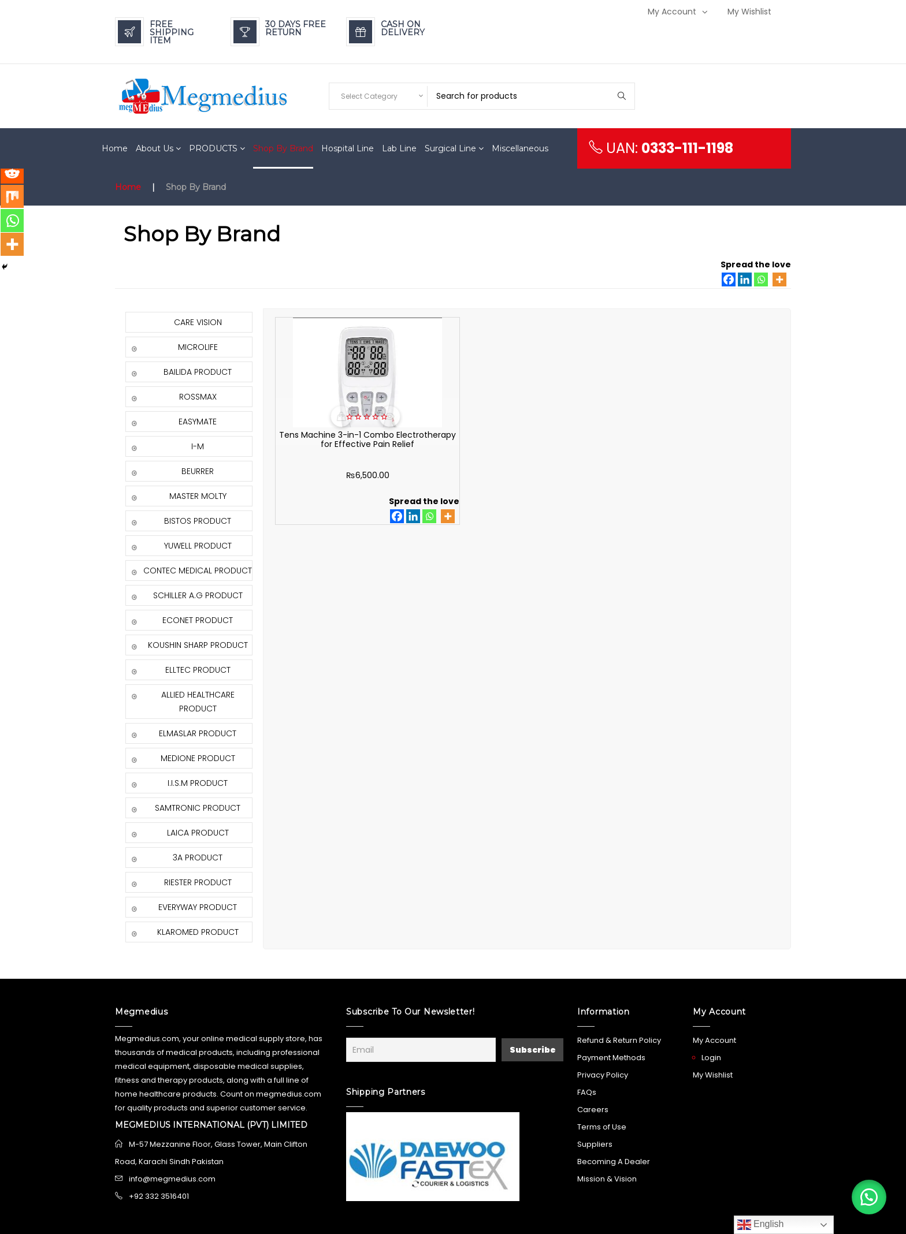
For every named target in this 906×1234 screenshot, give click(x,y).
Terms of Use (601, 1126)
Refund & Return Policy (619, 1040)
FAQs (586, 1092)
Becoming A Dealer (613, 1161)
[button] (865, 1193)
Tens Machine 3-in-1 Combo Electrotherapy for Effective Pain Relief (332, 443)
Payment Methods (611, 1057)
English (760, 1225)
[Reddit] (12, 177)
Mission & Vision (607, 1178)
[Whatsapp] (761, 279)
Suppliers (594, 1144)
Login (711, 1057)
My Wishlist (749, 11)
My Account (672, 11)
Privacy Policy (602, 1074)
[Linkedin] (745, 279)
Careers (592, 1109)
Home (128, 187)
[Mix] (12, 203)
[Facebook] (729, 279)
